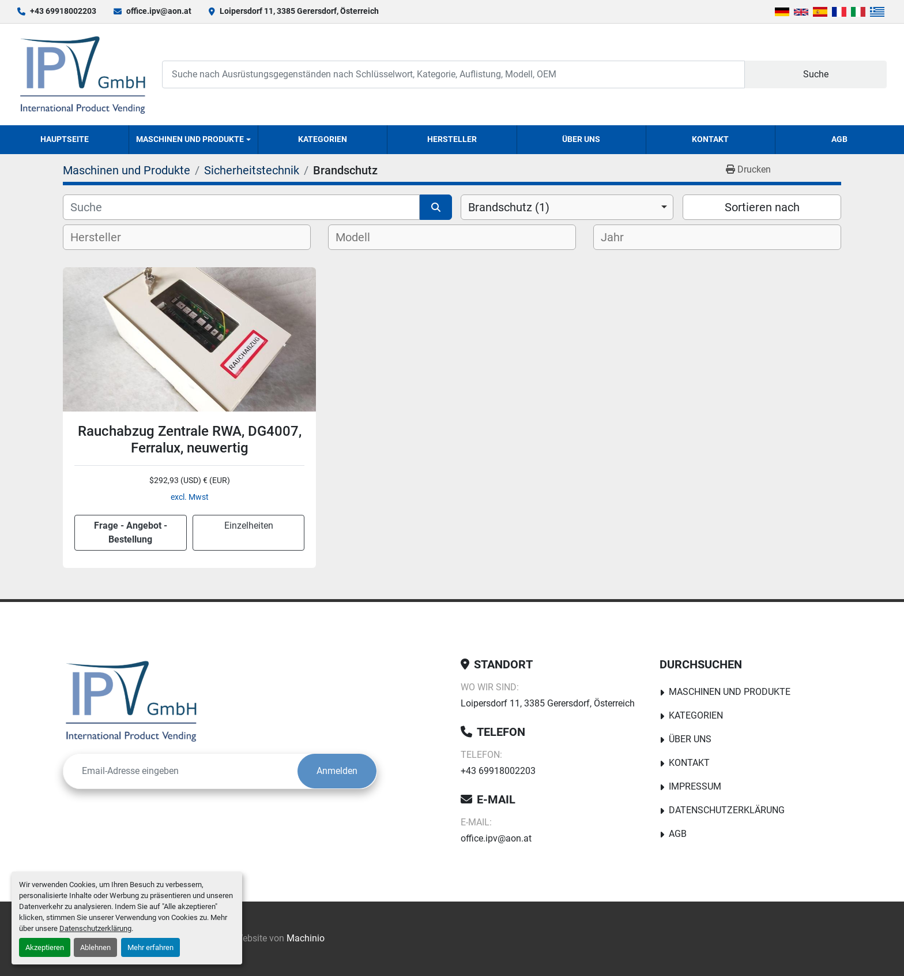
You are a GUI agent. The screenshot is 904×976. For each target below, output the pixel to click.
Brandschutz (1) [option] (508, 207)
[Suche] (241, 207)
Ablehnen (95, 947)
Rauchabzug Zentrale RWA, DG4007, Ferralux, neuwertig (190, 439)
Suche (815, 74)
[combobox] (567, 207)
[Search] (453, 74)
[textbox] (105, 237)
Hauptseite (64, 139)
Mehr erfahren (150, 947)
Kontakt (710, 139)
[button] (193, 139)
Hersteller (452, 139)
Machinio (306, 938)
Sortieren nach (762, 207)
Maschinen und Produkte (190, 139)
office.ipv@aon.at (158, 11)
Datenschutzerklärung (95, 928)
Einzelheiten (248, 525)
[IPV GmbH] (131, 700)
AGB (839, 139)
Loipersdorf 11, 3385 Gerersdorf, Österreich (299, 11)
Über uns (581, 139)
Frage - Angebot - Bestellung (130, 532)
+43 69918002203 (63, 11)
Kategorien (322, 139)
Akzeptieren (44, 947)
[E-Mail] (180, 771)
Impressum (695, 786)
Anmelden (337, 770)
